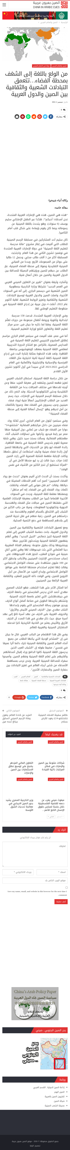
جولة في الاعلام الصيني (41, 65)
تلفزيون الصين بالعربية (55, 1096)
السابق (60, 816)
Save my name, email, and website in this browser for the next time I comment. (37, 892)
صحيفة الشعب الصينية (55, 1105)
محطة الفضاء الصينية (39, 680)
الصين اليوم (59, 1091)
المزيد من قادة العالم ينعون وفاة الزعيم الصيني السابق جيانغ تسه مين (17, 717)
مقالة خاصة (24, 680)
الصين (36, 676)
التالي (51, 816)
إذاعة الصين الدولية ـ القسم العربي (49, 1087)
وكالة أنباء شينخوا (60, 684)
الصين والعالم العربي (59, 65)
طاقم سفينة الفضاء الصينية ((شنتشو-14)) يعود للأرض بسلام (53, 717)
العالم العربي (25, 676)
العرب (16, 676)
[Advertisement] (35, 157)
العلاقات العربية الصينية (58, 680)
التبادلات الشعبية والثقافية (50, 676)
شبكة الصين (59, 1100)
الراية (32, 1145)
